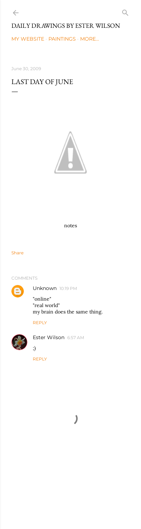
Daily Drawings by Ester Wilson (65, 25)
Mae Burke (90, 508)
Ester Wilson (48, 337)
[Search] (125, 11)
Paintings (62, 39)
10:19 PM (68, 288)
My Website (27, 39)
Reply (40, 322)
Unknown (45, 288)
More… (89, 39)
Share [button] (17, 252)
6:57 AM (75, 337)
